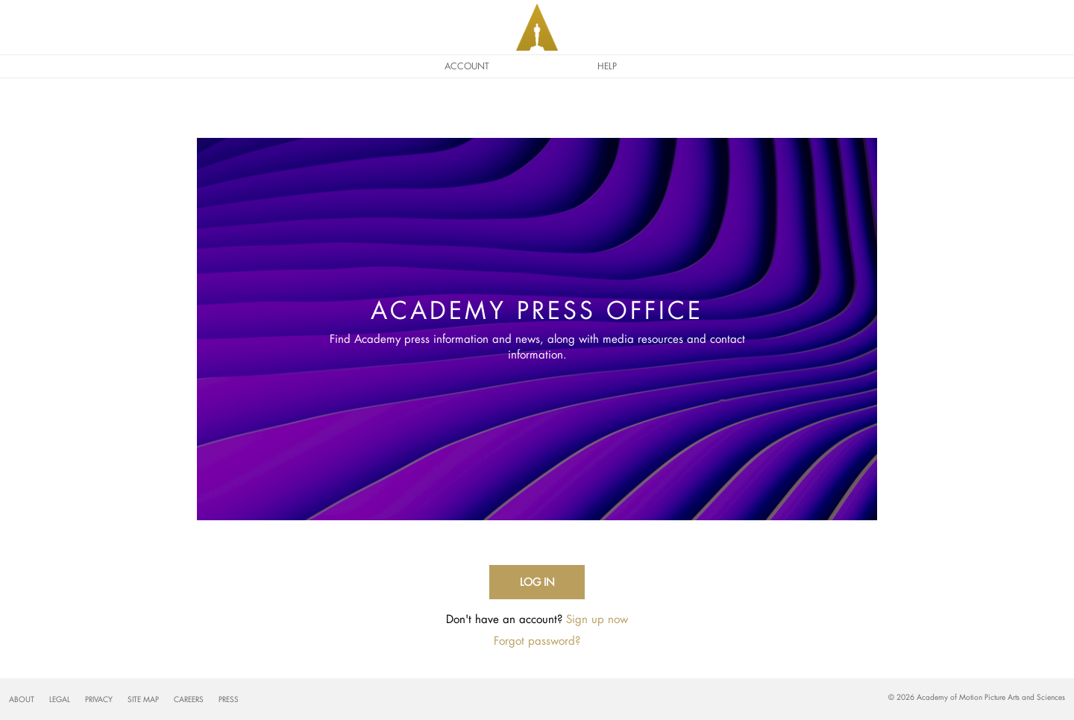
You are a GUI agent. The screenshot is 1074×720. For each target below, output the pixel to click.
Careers (189, 699)
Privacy (99, 699)
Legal (59, 699)
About (21, 699)
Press (229, 699)
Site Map (143, 699)
